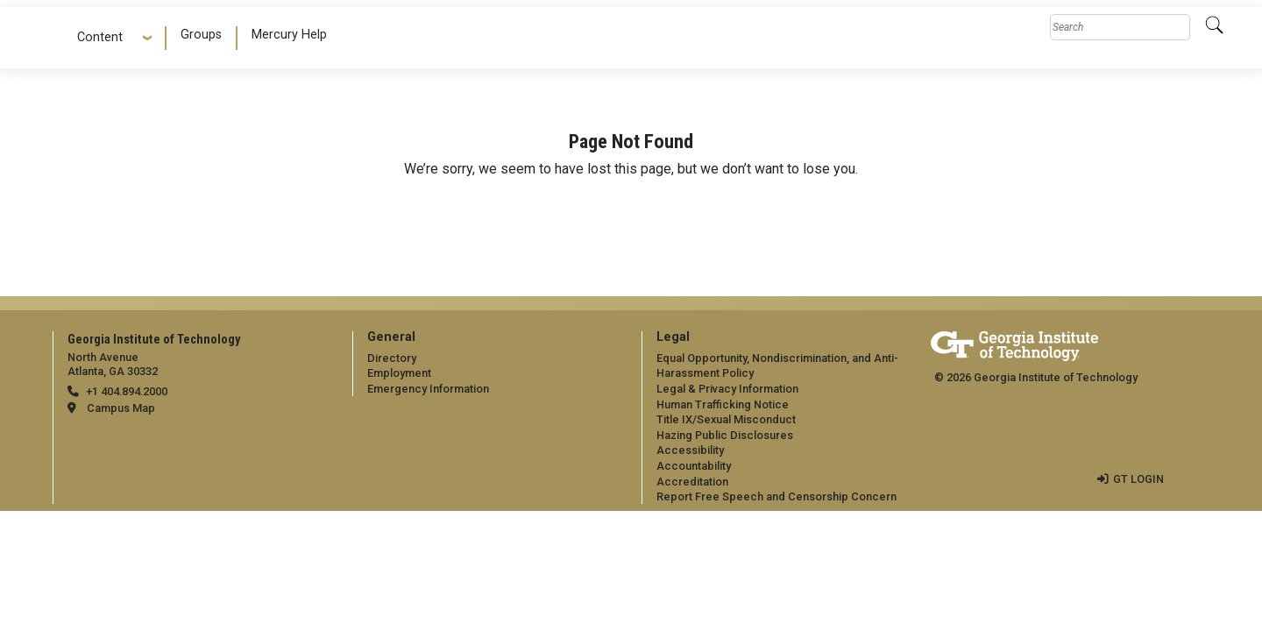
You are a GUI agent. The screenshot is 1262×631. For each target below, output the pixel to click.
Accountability (693, 465)
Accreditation (692, 481)
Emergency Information (428, 388)
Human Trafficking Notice (722, 404)
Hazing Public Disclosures (724, 435)
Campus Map (121, 408)
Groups (201, 34)
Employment (399, 372)
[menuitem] (202, 38)
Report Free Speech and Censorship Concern (776, 496)
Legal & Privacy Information (727, 388)
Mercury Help (289, 34)
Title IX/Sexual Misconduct (726, 419)
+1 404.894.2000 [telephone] (126, 391)
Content (107, 37)
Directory (391, 358)
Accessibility (690, 450)
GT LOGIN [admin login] (1138, 479)
